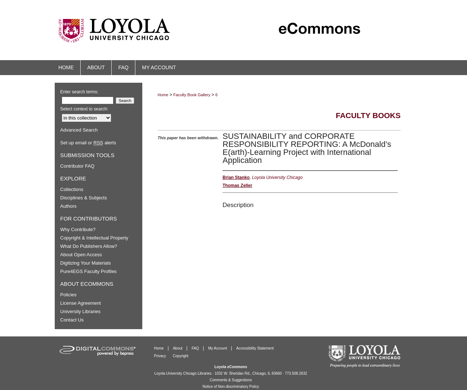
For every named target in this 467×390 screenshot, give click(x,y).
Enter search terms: (79, 91)
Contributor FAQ (77, 166)
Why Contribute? (78, 229)
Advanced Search (79, 130)
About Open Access (81, 254)
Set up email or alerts (88, 142)
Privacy (160, 356)
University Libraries (80, 311)
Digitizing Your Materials (85, 263)
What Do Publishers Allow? (88, 246)
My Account (218, 348)
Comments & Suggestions (231, 380)
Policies (68, 294)
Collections (72, 189)
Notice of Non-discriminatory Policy (230, 387)
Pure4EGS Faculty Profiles (88, 271)
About (178, 348)
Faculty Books (368, 115)
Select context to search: (84, 109)
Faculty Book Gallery (191, 95)
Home (163, 95)
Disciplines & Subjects (83, 197)
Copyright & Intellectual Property (94, 238)
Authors (68, 206)
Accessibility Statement (255, 348)
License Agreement (80, 303)
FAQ (196, 348)
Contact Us (72, 320)
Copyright (181, 356)
